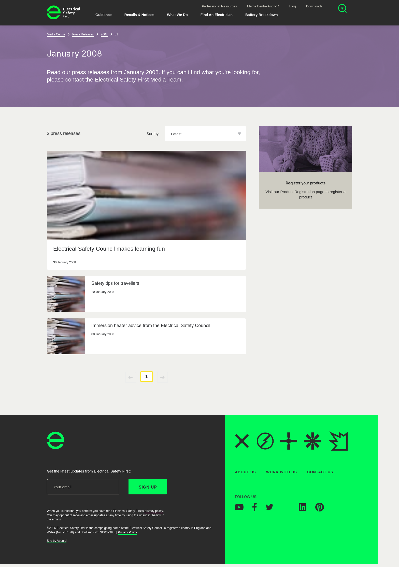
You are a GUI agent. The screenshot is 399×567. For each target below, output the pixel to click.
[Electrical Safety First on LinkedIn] (302, 509)
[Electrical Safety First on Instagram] (286, 509)
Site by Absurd (56, 541)
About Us (245, 472)
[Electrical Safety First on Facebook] (254, 509)
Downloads (314, 6)
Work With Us (281, 472)
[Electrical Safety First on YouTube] (239, 508)
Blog (292, 6)
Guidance (103, 15)
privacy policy (154, 511)
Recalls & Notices (139, 15)
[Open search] (342, 9)
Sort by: (153, 133)
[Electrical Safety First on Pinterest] (319, 509)
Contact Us (320, 472)
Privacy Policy (127, 532)
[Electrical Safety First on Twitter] (269, 508)
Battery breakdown (261, 15)
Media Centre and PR (263, 6)
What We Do (177, 15)
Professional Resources (219, 6)
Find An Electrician (217, 15)
